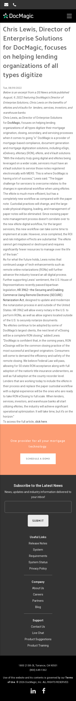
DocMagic (13, 122)
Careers (38, 594)
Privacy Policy (38, 568)
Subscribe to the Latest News (38, 485)
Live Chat (38, 633)
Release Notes (38, 543)
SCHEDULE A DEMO (38, 459)
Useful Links (38, 537)
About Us (38, 588)
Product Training (38, 645)
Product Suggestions (38, 639)
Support (38, 620)
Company (38, 581)
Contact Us (38, 626)
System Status (38, 562)
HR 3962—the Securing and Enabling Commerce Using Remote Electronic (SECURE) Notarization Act (33, 295)
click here (41, 421)
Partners (38, 600)
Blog (38, 607)
